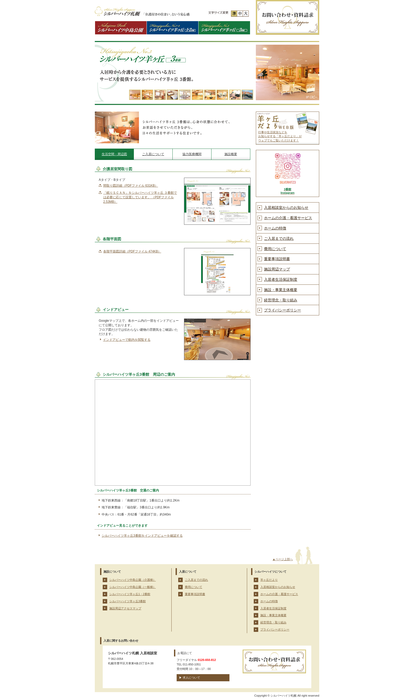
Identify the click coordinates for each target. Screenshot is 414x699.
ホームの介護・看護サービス (288, 218)
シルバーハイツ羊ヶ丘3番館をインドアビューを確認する (142, 535)
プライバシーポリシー (282, 310)
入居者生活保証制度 (280, 279)
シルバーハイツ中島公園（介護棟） (132, 579)
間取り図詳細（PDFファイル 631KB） (130, 185)
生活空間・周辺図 (114, 154)
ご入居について (153, 154)
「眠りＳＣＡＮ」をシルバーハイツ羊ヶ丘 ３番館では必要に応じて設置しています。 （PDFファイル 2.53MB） (140, 197)
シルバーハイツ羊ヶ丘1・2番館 (129, 594)
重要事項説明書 (277, 259)
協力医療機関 (191, 154)
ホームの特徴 (275, 228)
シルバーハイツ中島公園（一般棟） (132, 586)
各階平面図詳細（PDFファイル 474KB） (132, 251)
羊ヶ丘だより (269, 579)
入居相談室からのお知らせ (286, 207)
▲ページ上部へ (282, 559)
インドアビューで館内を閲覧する (126, 340)
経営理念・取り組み (280, 300)
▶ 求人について (189, 677)
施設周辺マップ (277, 269)
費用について (275, 249)
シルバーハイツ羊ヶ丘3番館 (127, 601)
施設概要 (230, 154)
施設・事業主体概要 (280, 290)
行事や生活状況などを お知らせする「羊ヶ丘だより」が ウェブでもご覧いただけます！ (280, 136)
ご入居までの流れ (279, 238)
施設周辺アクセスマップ (125, 608)
